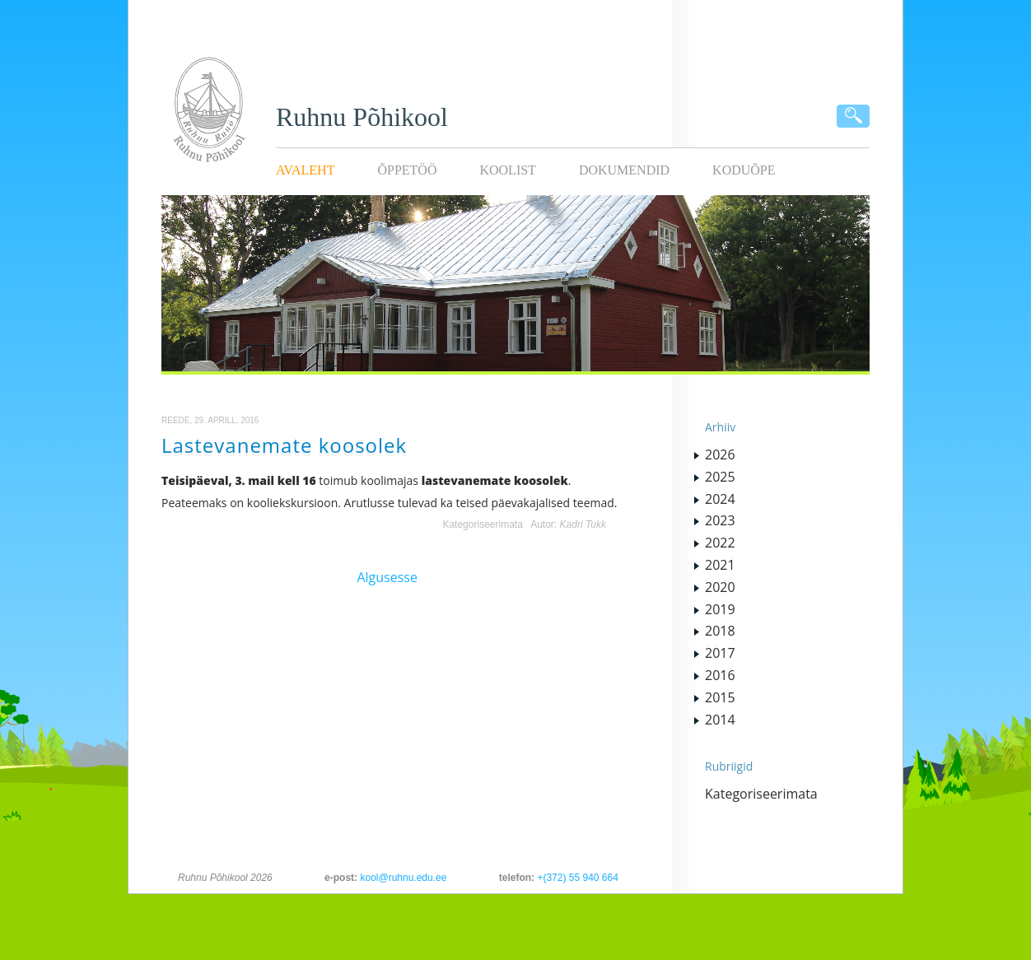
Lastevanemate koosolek (284, 445)
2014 (720, 720)
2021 (720, 565)
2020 (720, 587)
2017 (720, 653)
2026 (720, 454)
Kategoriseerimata (482, 524)
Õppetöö (406, 170)
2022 (720, 543)
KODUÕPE (743, 170)
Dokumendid (624, 170)
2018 (720, 631)
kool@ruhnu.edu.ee (403, 877)
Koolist (507, 170)
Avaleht (305, 170)
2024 (720, 499)
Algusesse (387, 577)
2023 (720, 520)
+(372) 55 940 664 (577, 877)
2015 (720, 697)
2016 (720, 675)
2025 (720, 477)
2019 (720, 609)
